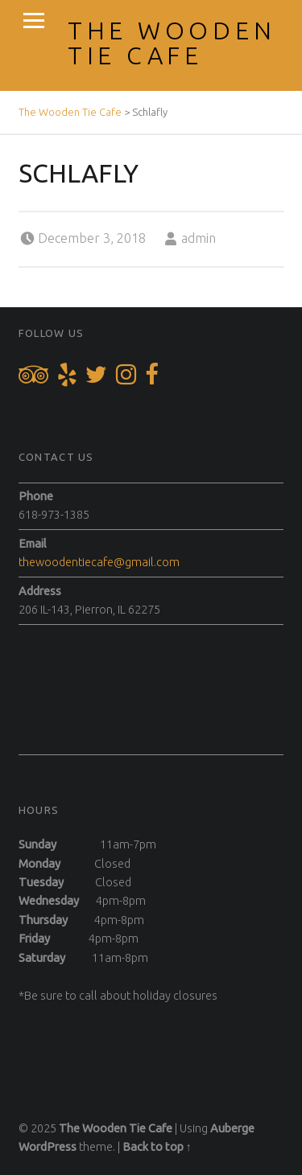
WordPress (48, 1146)
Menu (34, 21)
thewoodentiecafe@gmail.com (99, 562)
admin (198, 238)
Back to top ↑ (157, 1146)
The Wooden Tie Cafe (172, 42)
